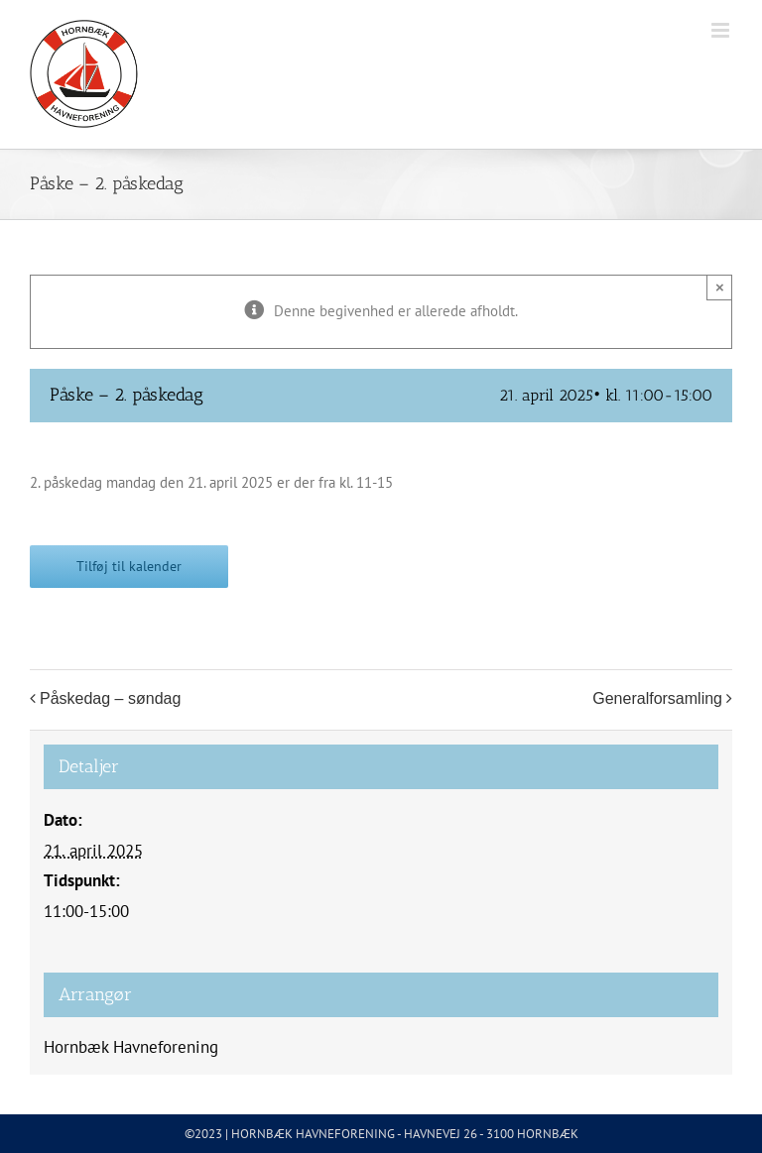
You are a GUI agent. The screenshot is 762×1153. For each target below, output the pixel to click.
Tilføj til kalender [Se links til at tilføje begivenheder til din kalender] (129, 566)
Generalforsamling (657, 698)
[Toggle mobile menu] (721, 30)
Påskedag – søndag (110, 698)
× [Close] (719, 287)
